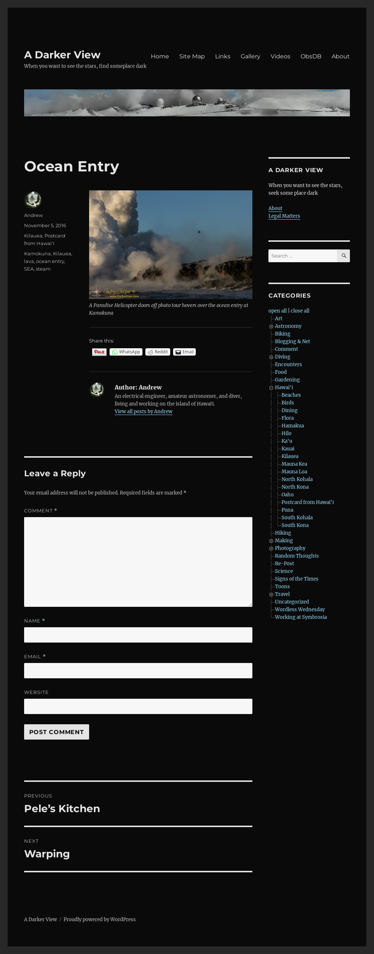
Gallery (250, 56)
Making (284, 541)
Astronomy (288, 326)
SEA (29, 269)
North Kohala (297, 479)
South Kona (295, 525)
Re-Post (284, 564)
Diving (282, 357)
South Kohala (297, 518)
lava (29, 261)
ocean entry (50, 261)
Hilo (286, 433)
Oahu (288, 495)
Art (278, 318)
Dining (290, 410)
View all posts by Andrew (143, 411)
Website (36, 692)
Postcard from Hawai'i (308, 502)
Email (35, 657)
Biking (282, 334)
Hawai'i (284, 387)
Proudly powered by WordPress (100, 919)
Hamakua (293, 426)
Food (281, 372)
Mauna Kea (294, 464)
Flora (288, 418)
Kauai (288, 449)
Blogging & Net (292, 341)
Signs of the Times (296, 579)
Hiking (283, 533)
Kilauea (33, 235)
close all (300, 311)
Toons (282, 586)
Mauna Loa (294, 472)
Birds (288, 403)
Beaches (291, 395)
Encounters (288, 364)
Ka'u (287, 441)
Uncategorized (292, 602)
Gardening (287, 380)
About (341, 56)
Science (284, 571)
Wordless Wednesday (300, 609)
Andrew (33, 215)
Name (34, 621)
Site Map (192, 56)
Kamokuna (37, 253)
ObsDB (311, 56)
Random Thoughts (297, 556)
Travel (282, 594)
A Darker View (62, 55)
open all (277, 311)
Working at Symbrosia (301, 617)
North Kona (295, 487)
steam (43, 269)
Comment (40, 511)
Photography (290, 548)
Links (222, 56)
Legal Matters (284, 216)
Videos (280, 56)
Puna (287, 510)
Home (160, 56)
